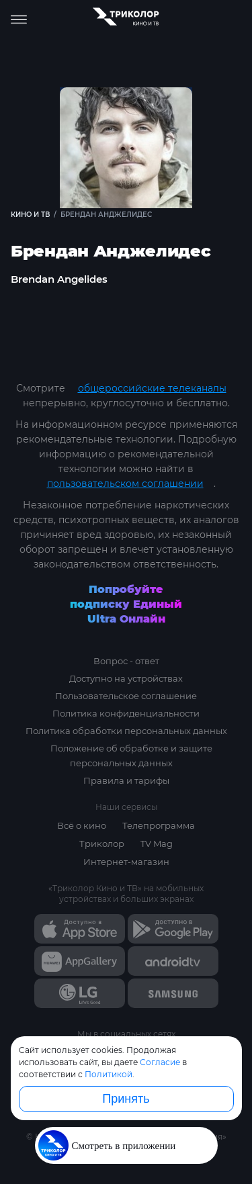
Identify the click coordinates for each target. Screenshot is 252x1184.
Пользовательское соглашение (126, 695)
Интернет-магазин (126, 861)
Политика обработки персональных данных (126, 730)
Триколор (101, 843)
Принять (125, 1098)
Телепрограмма (158, 825)
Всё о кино (81, 825)
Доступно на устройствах (126, 678)
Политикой (108, 1074)
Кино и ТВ (30, 214)
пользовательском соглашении (125, 483)
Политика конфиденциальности (126, 713)
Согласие (160, 1062)
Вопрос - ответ (126, 660)
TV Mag (156, 843)
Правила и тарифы (126, 780)
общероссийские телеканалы (152, 388)
